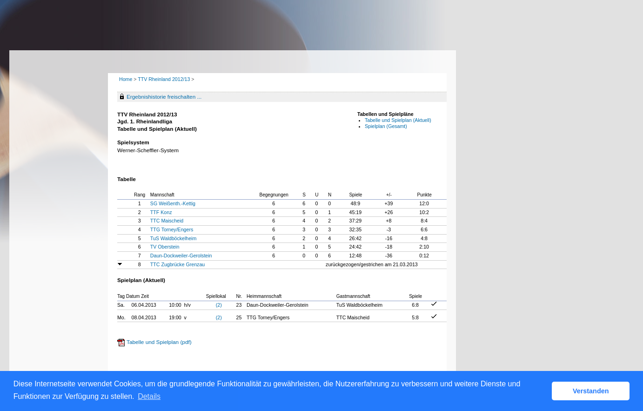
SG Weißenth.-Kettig (172, 203)
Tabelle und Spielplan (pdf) (159, 342)
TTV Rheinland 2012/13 (164, 79)
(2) (219, 305)
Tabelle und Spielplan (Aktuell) (398, 120)
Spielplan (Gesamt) (386, 126)
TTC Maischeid (166, 220)
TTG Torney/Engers (171, 229)
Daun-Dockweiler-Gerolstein (181, 255)
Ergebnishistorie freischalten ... (164, 97)
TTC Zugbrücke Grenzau (177, 264)
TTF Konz (161, 212)
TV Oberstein (165, 246)
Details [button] (149, 396)
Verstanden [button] (591, 391)
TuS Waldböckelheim (173, 238)
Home (125, 79)
